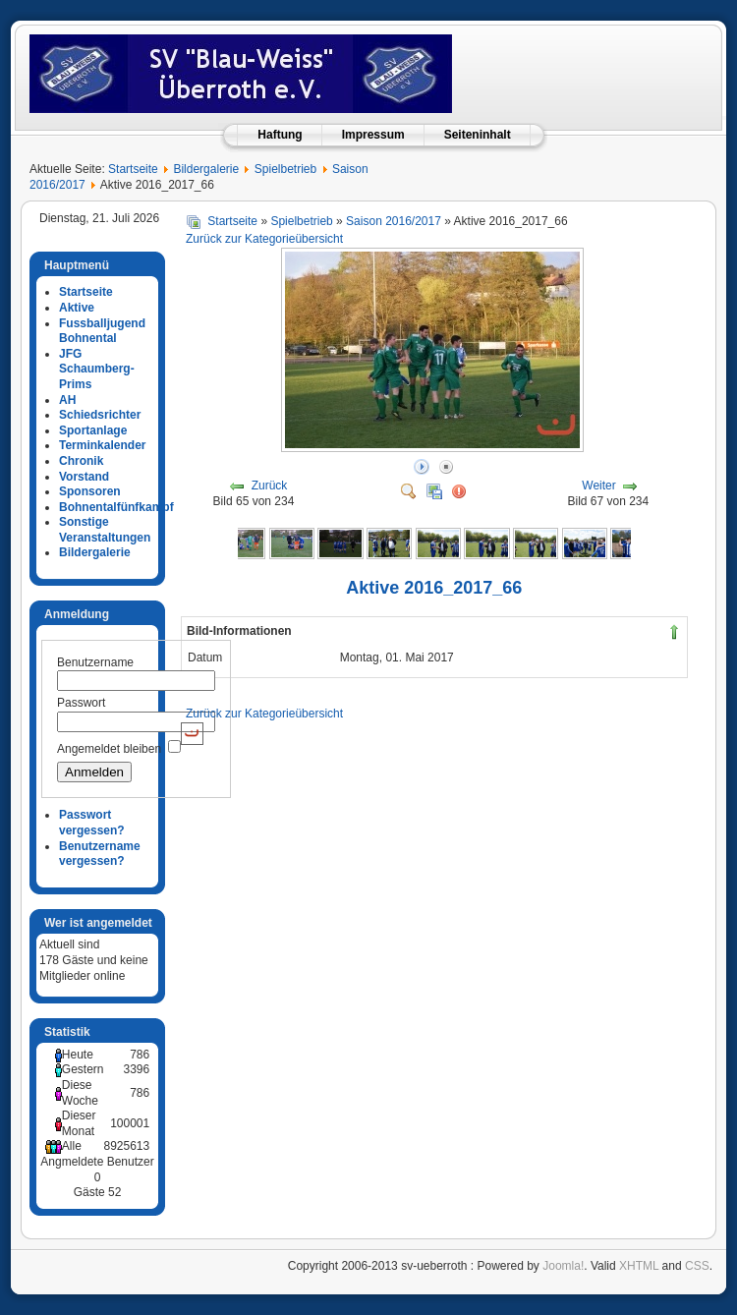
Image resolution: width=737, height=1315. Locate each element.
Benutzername (95, 662)
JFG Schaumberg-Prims (97, 369)
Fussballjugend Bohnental (102, 331)
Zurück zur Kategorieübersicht (264, 239)
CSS (697, 1266)
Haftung (279, 135)
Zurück (270, 485)
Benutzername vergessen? (100, 854)
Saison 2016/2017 (393, 221)
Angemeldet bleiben (109, 749)
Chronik (81, 461)
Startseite (133, 169)
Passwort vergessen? (92, 822)
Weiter (598, 485)
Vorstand (84, 477)
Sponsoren (90, 491)
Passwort (81, 703)
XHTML (638, 1266)
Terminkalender (102, 445)
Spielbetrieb (285, 169)
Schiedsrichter (100, 415)
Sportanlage (93, 430)
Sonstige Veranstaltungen (104, 529)
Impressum (373, 135)
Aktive (76, 307)
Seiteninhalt (477, 135)
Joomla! (563, 1266)
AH (67, 400)
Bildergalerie (206, 169)
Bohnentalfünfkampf (116, 507)
